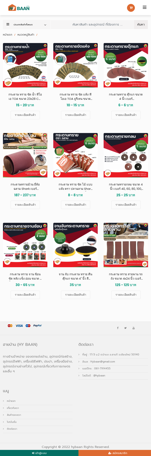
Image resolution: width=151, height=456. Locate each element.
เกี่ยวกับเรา (11, 408)
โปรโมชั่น (10, 422)
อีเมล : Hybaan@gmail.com (96, 361)
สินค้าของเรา (12, 415)
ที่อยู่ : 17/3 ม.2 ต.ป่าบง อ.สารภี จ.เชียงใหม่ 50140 (108, 354)
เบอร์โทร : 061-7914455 (94, 368)
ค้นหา (141, 24)
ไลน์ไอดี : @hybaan (91, 375)
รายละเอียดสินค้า (25, 115)
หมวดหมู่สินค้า (26, 35)
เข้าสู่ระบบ (41, 453)
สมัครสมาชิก (119, 453)
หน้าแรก (8, 35)
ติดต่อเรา (10, 429)
